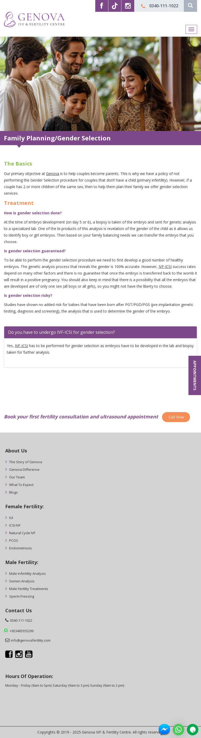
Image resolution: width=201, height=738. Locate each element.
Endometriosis (20, 548)
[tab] (100, 332)
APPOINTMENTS (194, 375)
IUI (11, 517)
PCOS (13, 540)
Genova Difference (24, 469)
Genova (52, 173)
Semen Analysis (22, 581)
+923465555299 (22, 630)
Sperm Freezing (21, 596)
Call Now (176, 416)
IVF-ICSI (165, 266)
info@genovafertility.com (31, 640)
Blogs (13, 492)
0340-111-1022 (163, 6)
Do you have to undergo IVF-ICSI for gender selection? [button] (61, 332)
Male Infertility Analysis (27, 573)
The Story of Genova (25, 462)
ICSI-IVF (14, 525)
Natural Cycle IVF (22, 533)
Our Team (17, 477)
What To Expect (21, 484)
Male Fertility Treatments (28, 588)
